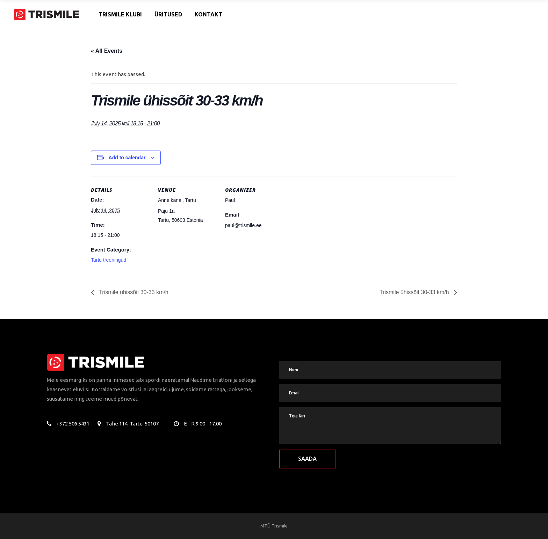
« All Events (106, 51)
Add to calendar (127, 157)
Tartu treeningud (108, 260)
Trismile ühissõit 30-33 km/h (133, 292)
